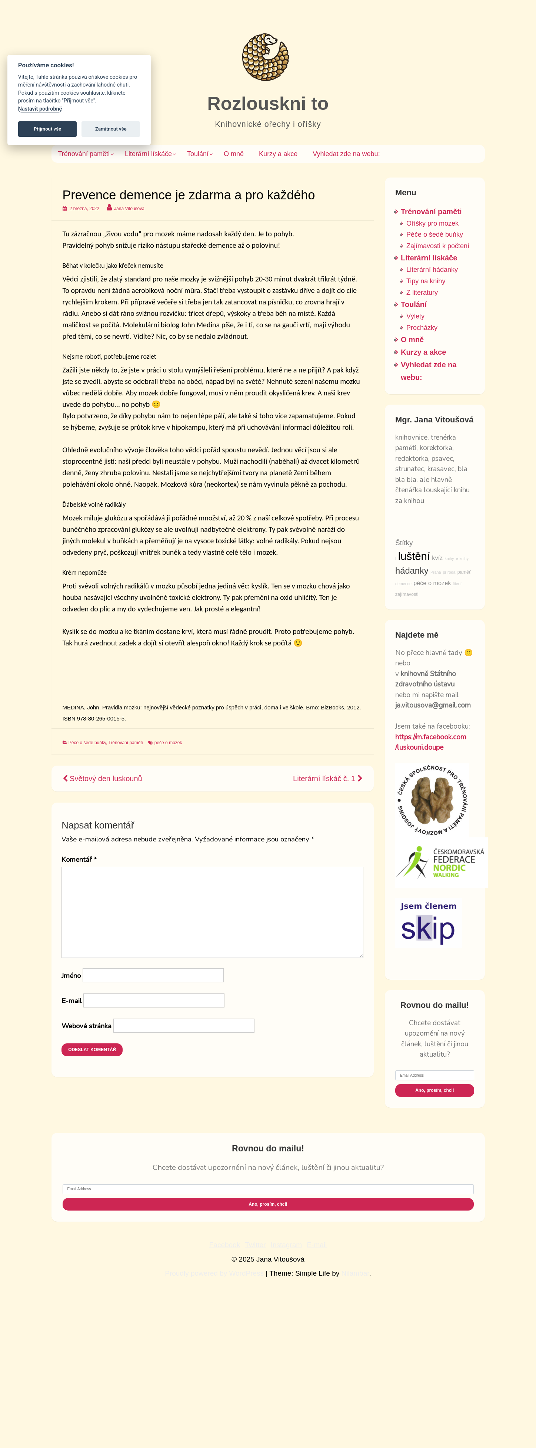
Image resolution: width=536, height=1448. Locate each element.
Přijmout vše (47, 129)
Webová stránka (86, 1026)
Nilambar (355, 1273)
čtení (457, 583)
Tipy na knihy (425, 281)
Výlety (415, 316)
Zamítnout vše (110, 129)
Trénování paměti (84, 154)
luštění (414, 556)
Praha (435, 572)
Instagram (286, 1245)
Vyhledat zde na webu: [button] (346, 154)
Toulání (198, 154)
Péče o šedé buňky (87, 742)
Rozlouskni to (268, 103)
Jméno (71, 975)
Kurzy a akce (278, 154)
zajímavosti (407, 594)
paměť (464, 572)
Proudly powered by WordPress (215, 1273)
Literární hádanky (432, 269)
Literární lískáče (148, 154)
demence (403, 583)
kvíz (437, 557)
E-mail (71, 1001)
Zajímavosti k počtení (437, 246)
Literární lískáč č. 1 (327, 778)
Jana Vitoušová (129, 208)
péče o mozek (168, 742)
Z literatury (422, 292)
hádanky (412, 571)
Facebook (224, 1245)
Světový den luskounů (102, 778)
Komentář (79, 859)
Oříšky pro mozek (432, 223)
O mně (234, 154)
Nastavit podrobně (40, 109)
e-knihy (462, 558)
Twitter (255, 1245)
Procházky (421, 327)
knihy (449, 558)
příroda (449, 572)
